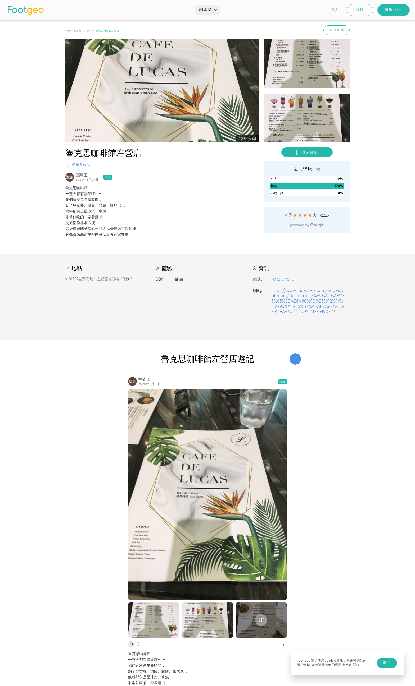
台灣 (68, 31)
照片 (245, 138)
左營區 (88, 31)
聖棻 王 (81, 175)
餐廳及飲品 (81, 164)
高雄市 (78, 31)
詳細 (356, 665)
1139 (324, 215)
